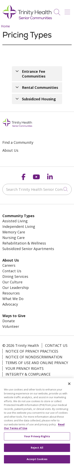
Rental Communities (40, 87)
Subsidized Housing (39, 99)
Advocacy (10, 304)
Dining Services (15, 276)
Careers (8, 265)
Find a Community (17, 142)
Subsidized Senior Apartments (28, 248)
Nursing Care (13, 237)
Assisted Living (15, 221)
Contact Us (11, 270)
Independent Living (18, 226)
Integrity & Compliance (28, 374)
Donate (8, 320)
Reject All (37, 450)
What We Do (12, 298)
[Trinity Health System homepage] (27, 17)
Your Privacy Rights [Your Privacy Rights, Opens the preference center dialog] (37, 439)
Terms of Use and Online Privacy (37, 362)
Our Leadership (15, 287)
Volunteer (10, 326)
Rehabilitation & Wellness (24, 243)
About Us (10, 150)
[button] (68, 10)
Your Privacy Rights (25, 368)
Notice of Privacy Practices (32, 351)
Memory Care (13, 232)
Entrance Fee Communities (33, 74)
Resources (11, 293)
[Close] (69, 386)
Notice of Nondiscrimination (34, 357)
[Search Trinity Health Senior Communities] (37, 189)
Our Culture (12, 282)
